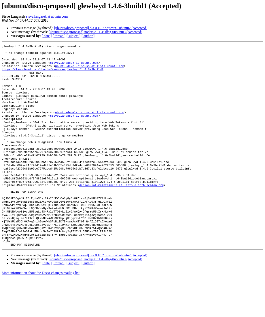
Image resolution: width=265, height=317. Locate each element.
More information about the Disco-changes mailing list (41, 313)
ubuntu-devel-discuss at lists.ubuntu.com (89, 71)
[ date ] (47, 36)
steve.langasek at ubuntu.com (47, 16)
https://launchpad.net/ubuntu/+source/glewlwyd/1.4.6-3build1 (52, 74)
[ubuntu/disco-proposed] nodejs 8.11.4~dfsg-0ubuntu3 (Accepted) (95, 32)
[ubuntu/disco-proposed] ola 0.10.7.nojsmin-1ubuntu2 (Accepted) (100, 28)
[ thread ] (59, 36)
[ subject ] (73, 36)
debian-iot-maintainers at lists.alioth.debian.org (121, 213)
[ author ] (88, 36)
